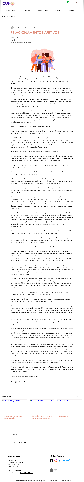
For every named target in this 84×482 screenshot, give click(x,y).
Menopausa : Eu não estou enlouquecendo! (13, 417)
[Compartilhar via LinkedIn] (20, 382)
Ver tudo (79, 396)
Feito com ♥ (53, 480)
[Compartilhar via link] (24, 382)
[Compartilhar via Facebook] (11, 382)
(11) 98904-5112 (26, 473)
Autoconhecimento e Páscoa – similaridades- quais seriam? (42, 417)
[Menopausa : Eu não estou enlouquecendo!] (14, 406)
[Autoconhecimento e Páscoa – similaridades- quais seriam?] (42, 406)
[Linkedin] (59, 460)
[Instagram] (55, 460)
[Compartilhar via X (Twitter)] (16, 382)
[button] (79, 16)
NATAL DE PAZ (64, 416)
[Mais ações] (72, 28)
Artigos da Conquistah (8, 16)
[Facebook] (51, 460)
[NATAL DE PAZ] (69, 406)
